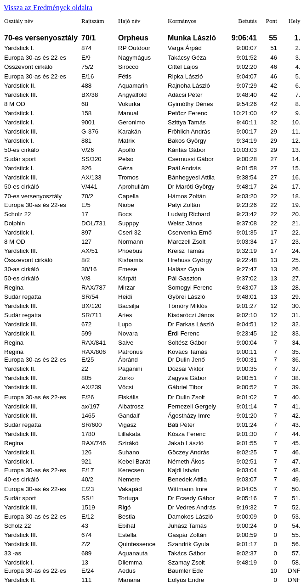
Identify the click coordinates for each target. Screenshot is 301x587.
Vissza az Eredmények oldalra (48, 7)
